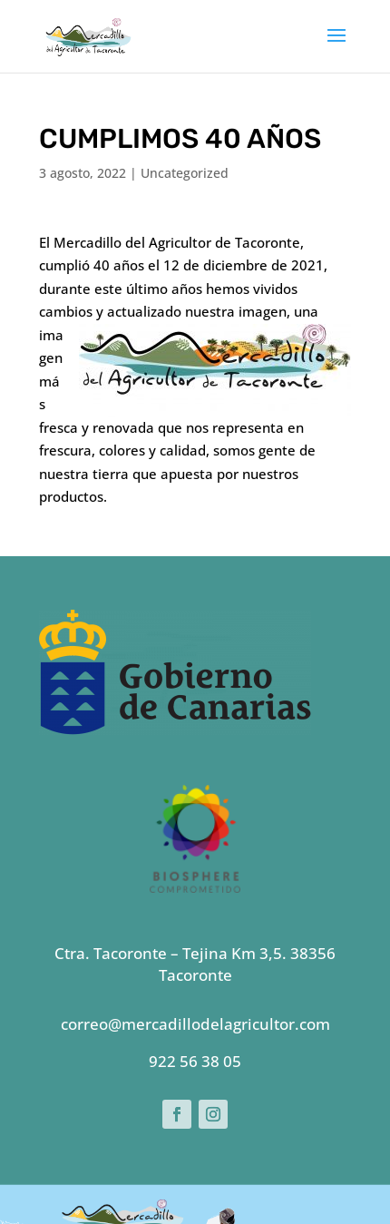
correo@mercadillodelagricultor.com (195, 904)
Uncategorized (185, 172)
